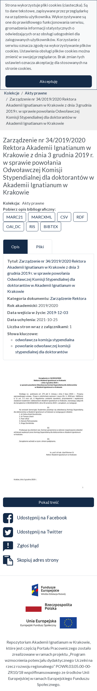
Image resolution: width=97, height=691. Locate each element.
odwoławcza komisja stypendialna (44, 339)
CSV (64, 216)
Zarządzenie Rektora (68, 298)
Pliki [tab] (40, 246)
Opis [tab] (15, 246)
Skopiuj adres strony (30, 560)
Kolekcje (11, 92)
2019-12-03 (57, 312)
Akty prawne (36, 92)
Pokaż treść (49, 502)
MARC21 (14, 216)
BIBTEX (51, 226)
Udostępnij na (35, 518)
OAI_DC (13, 226)
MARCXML (41, 216)
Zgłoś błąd (21, 545)
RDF (80, 216)
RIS (32, 226)
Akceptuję (48, 81)
